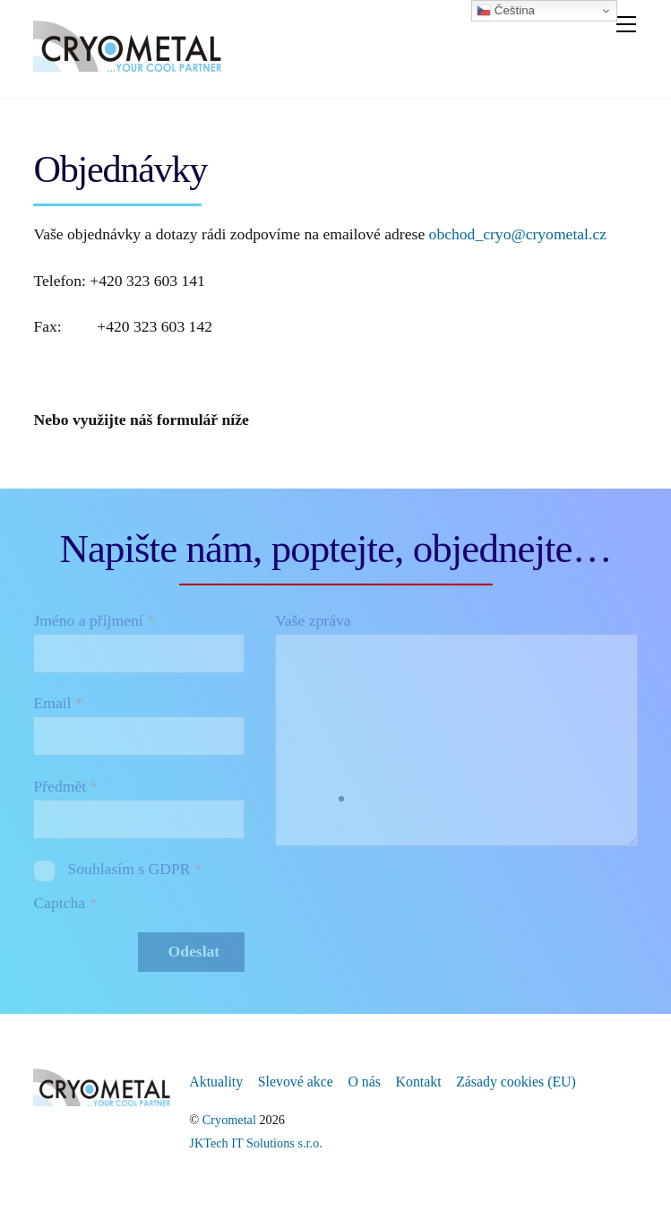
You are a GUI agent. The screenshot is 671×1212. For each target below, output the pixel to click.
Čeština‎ (506, 11)
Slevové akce (295, 1081)
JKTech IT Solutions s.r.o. (255, 1143)
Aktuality (216, 1081)
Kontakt (419, 1081)
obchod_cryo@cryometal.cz (517, 234)
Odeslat (194, 951)
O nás (364, 1081)
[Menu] (626, 24)
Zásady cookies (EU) (516, 1081)
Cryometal (229, 1119)
